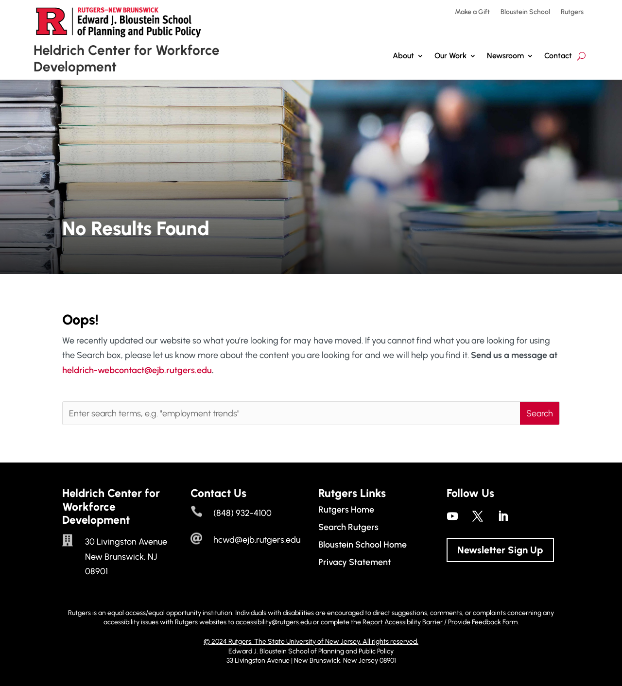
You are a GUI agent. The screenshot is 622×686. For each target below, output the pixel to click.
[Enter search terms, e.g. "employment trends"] (291, 413)
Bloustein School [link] (525, 12)
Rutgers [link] (572, 12)
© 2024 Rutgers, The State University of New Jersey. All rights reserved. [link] (311, 641)
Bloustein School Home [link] (362, 544)
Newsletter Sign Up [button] (500, 550)
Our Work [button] (450, 55)
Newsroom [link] (505, 55)
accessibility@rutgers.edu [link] (273, 622)
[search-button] (581, 56)
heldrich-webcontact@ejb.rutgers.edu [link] (137, 370)
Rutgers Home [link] (346, 509)
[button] (539, 413)
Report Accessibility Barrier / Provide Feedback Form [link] (440, 622)
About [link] (403, 55)
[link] (452, 516)
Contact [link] (558, 55)
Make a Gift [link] (472, 12)
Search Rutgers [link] (348, 527)
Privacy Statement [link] (354, 562)
